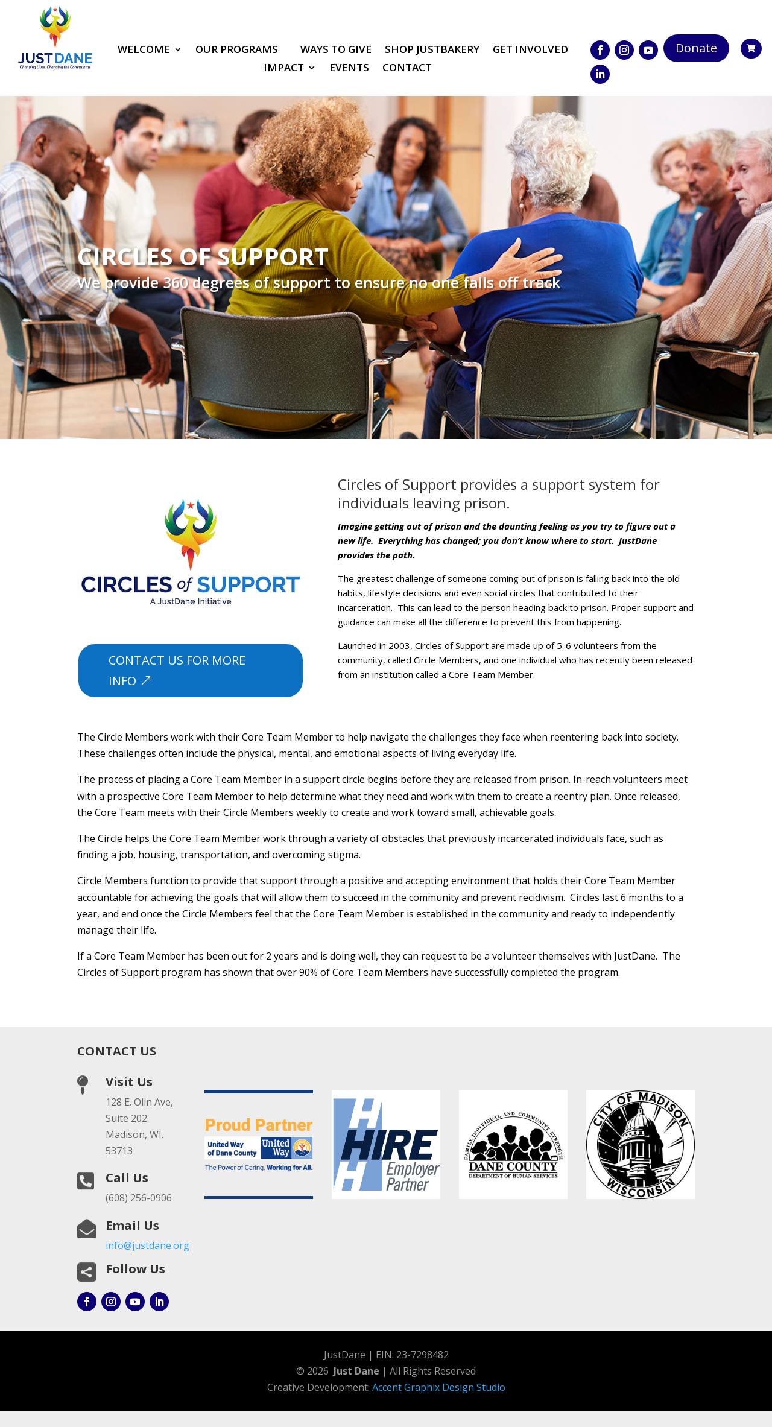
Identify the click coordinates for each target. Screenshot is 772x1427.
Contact (407, 68)
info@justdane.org (147, 1245)
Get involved (530, 50)
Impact (284, 68)
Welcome (144, 50)
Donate (696, 48)
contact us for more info (177, 670)
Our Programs (236, 50)
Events (349, 68)
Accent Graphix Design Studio (438, 1387)
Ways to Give (336, 50)
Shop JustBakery (432, 50)
